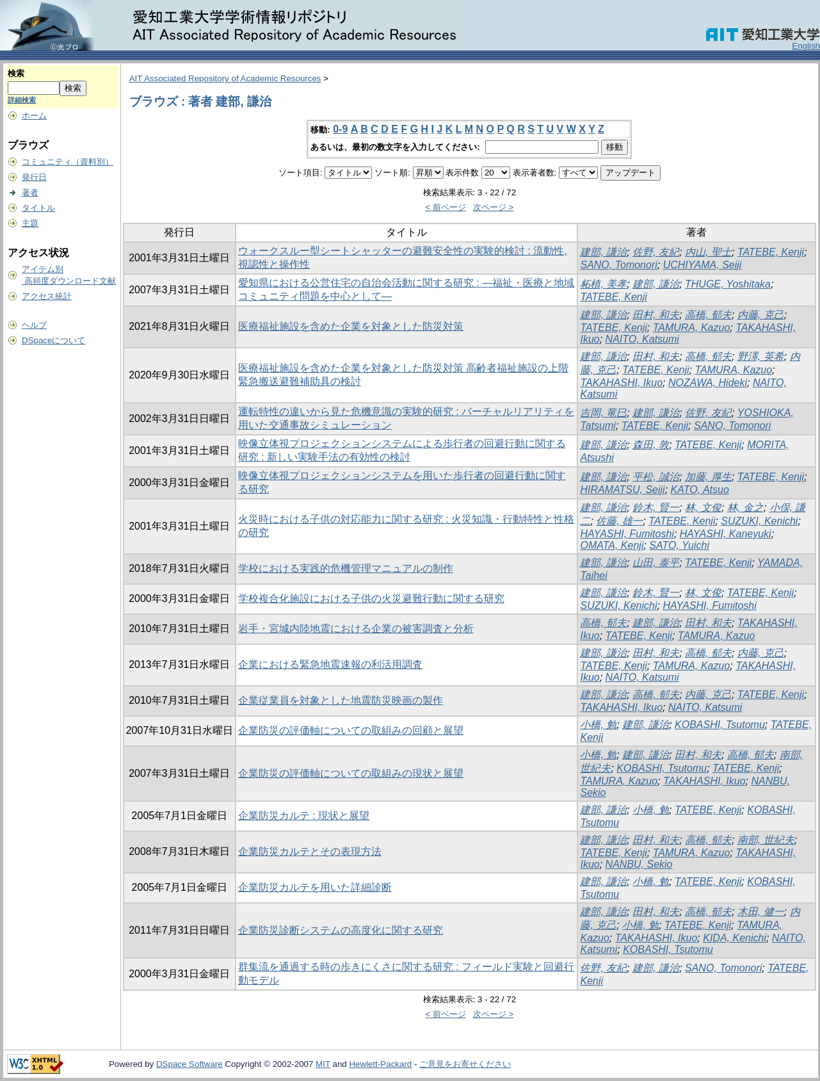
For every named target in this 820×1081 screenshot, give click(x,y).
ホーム (34, 115)
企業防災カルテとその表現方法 (310, 851)
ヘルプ (34, 325)
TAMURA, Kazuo (691, 327)
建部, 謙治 (603, 252)
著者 (30, 192)
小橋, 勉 (598, 724)
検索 (16, 73)
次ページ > (493, 207)
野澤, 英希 (760, 356)
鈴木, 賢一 (655, 507)
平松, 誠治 (655, 476)
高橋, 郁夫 (708, 314)
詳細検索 (22, 100)
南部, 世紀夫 (765, 839)
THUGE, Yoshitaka (728, 284)
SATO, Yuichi (679, 545)
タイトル (38, 208)
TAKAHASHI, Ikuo (621, 382)
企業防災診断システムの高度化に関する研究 (340, 930)
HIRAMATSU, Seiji (622, 489)
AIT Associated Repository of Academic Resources (225, 78)
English (806, 46)
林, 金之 (745, 507)
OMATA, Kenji (611, 545)
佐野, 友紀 (655, 252)
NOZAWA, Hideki (707, 382)
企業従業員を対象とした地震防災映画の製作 (340, 700)
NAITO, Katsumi (642, 339)
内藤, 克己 (760, 314)
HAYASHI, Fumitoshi (626, 533)
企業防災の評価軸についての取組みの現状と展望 (350, 773)
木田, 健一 (760, 911)
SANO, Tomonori (618, 264)
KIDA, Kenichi (734, 937)
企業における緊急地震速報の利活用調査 (330, 664)
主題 (30, 223)
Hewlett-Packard (380, 1064)
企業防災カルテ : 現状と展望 (303, 815)
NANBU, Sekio (639, 864)
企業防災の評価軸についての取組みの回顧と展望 (350, 730)
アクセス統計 (47, 296)
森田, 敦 (650, 444)
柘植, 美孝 (603, 284)
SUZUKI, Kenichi (759, 521)
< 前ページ (445, 207)
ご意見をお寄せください (465, 1064)
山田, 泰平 (655, 562)
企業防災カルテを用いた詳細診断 (315, 887)
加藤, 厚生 (708, 476)
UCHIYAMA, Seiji (702, 264)
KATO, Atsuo (700, 489)
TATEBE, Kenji (770, 252)
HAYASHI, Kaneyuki (725, 533)
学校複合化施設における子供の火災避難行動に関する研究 (371, 598)
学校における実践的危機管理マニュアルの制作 (345, 568)
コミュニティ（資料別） (67, 162)
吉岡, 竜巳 (603, 412)
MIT (323, 1064)
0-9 (340, 129)
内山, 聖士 (708, 252)
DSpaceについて (53, 340)
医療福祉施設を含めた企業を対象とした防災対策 (350, 326)
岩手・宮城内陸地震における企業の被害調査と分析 (356, 628)
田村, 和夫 (655, 314)
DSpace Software (189, 1064)
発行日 (34, 177)
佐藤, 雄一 (619, 521)
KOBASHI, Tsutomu (720, 724)
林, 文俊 (703, 507)
